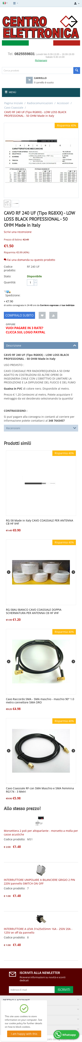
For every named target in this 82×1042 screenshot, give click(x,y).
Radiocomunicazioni (40, 103)
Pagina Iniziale (13, 103)
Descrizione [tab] (41, 345)
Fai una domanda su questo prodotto (29, 260)
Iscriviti (64, 990)
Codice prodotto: (10, 268)
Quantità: (10, 282)
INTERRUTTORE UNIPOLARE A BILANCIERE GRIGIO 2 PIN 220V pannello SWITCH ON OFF (39, 881)
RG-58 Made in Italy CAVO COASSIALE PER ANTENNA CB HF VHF (39, 522)
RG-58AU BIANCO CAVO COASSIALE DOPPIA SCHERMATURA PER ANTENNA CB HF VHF (33, 611)
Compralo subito (19, 315)
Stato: (7, 276)
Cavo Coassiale (13, 107)
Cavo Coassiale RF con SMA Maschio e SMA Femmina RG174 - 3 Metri (40, 790)
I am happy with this (24, 1034)
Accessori (63, 103)
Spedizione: (12, 294)
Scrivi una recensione (18, 232)
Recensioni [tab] (41, 428)
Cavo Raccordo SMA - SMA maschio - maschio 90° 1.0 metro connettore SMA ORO (40, 701)
